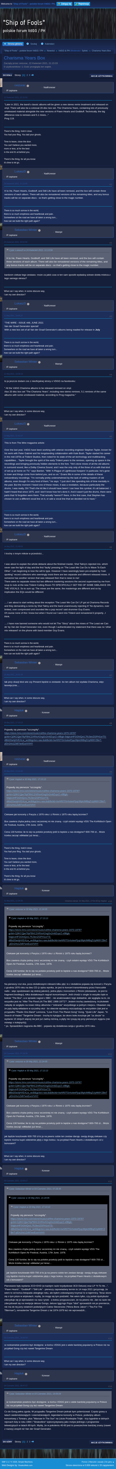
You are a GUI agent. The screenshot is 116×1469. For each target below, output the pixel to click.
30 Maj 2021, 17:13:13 (13, 722)
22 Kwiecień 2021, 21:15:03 (15, 97)
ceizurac (20, 85)
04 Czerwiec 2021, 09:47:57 (15, 1386)
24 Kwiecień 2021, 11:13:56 (15, 184)
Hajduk (19, 710)
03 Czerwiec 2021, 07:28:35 (15, 1053)
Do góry (7, 1442)
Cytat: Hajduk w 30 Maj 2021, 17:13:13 (27, 779)
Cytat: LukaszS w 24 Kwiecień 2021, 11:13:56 (31, 250)
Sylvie (84, 50)
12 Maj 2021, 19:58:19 (13, 374)
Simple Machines (25, 1462)
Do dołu (7, 75)
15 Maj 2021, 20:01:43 (13, 675)
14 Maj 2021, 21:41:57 (13, 436)
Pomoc (85, 1462)
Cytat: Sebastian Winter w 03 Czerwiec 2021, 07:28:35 (35, 1189)
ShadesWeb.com (25, 1465)
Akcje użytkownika (102, 76)
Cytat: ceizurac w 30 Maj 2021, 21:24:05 (28, 909)
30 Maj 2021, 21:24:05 (13, 771)
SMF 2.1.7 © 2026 (9, 1462)
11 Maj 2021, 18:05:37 (13, 316)
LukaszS (20, 171)
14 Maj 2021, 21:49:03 (13, 546)
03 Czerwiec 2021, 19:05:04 (15, 1338)
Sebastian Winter (26, 230)
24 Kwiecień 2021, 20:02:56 (15, 242)
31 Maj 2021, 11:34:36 (13, 901)
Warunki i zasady (96, 1462)
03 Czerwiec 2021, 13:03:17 (15, 1181)
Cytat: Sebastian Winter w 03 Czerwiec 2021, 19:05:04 (35, 1394)
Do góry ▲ (109, 1462)
